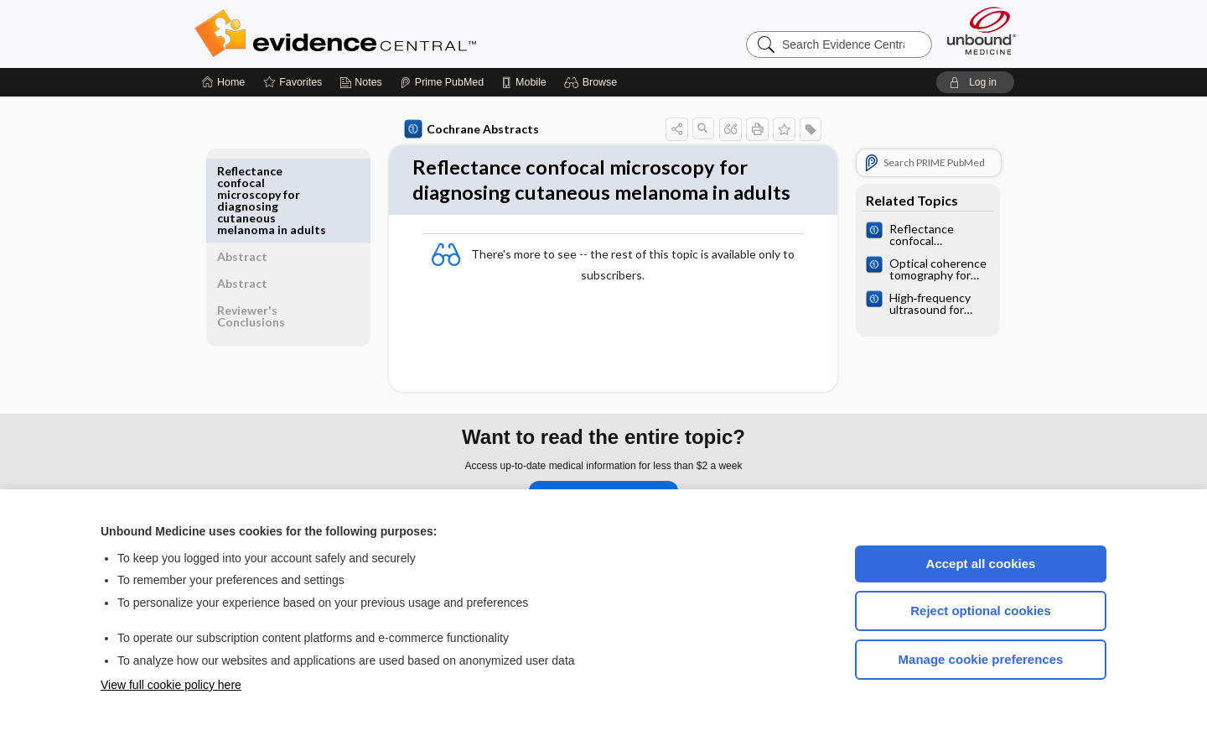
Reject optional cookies (980, 610)
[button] (593, 82)
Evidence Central (402, 33)
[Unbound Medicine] (981, 30)
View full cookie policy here (171, 685)
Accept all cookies (981, 563)
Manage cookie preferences (981, 659)
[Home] (223, 82)
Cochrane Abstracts (468, 129)
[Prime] (442, 82)
